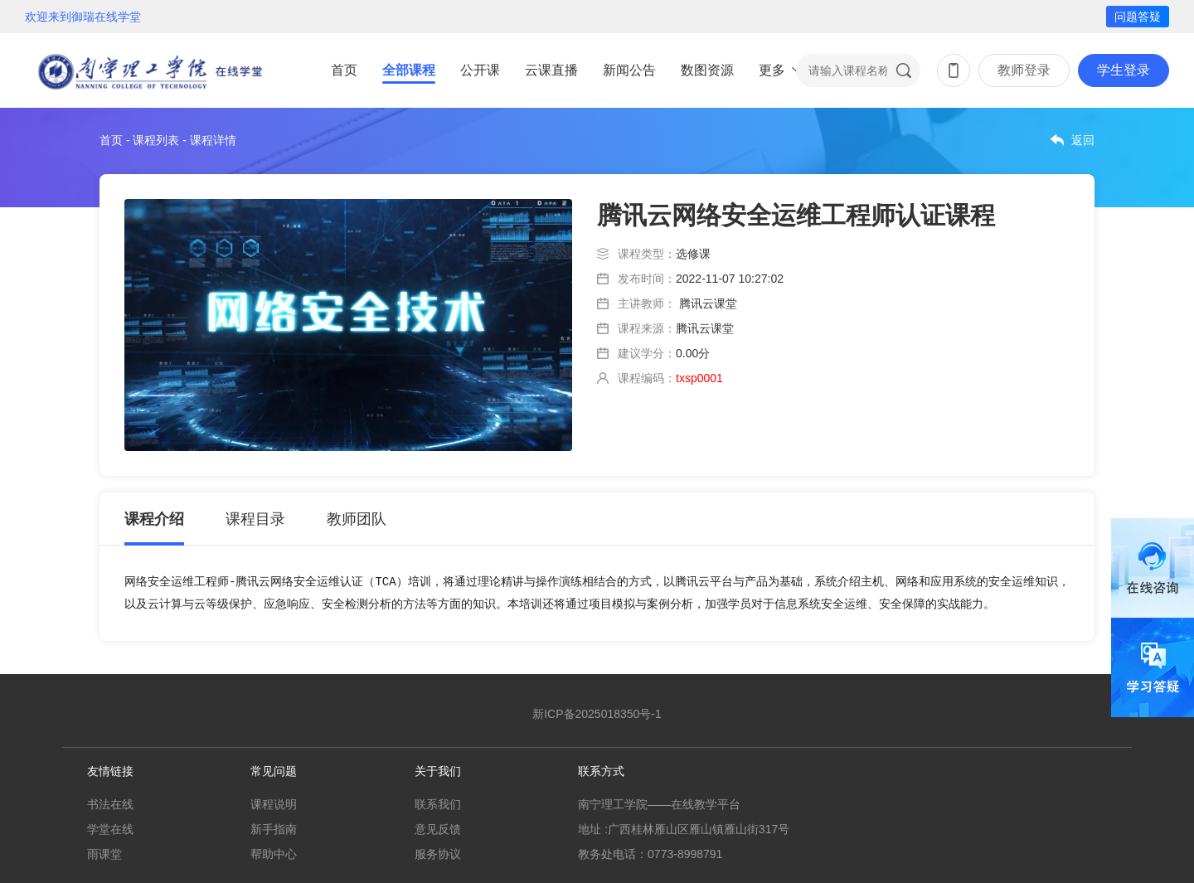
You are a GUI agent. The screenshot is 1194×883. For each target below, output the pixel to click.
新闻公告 (629, 70)
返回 (1082, 140)
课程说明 (273, 804)
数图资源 (707, 70)
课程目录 (255, 519)
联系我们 (438, 804)
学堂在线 (110, 829)
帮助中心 (273, 854)
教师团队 (356, 519)
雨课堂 (104, 854)
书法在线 (110, 804)
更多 (772, 70)
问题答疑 (1137, 16)
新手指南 (273, 829)
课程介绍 (154, 519)
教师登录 (1024, 70)
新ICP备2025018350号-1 (597, 713)
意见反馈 (438, 829)
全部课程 (408, 70)
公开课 (480, 70)
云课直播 (551, 70)
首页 (344, 70)
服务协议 (438, 854)
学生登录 (1123, 70)
